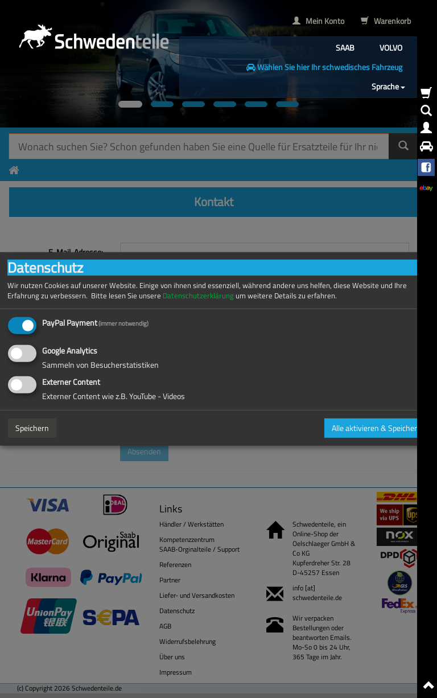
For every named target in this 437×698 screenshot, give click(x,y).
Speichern (32, 428)
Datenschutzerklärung (198, 295)
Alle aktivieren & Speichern (377, 428)
